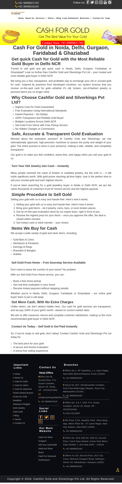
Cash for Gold (20, 381)
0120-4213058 (71, 413)
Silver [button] (51, 18)
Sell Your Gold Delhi (47, 445)
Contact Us (98, 18)
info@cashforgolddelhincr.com (53, 397)
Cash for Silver (21, 385)
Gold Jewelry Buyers (23, 393)
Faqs (107, 18)
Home (21, 18)
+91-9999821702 (27, 3)
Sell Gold (18, 411)
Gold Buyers (44, 460)
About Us (29, 18)
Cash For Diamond (47, 456)
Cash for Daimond (22, 389)
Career (17, 419)
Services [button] (41, 18)
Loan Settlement (70, 18)
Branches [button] (86, 18)
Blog (58, 18)
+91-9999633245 (27, 6)
